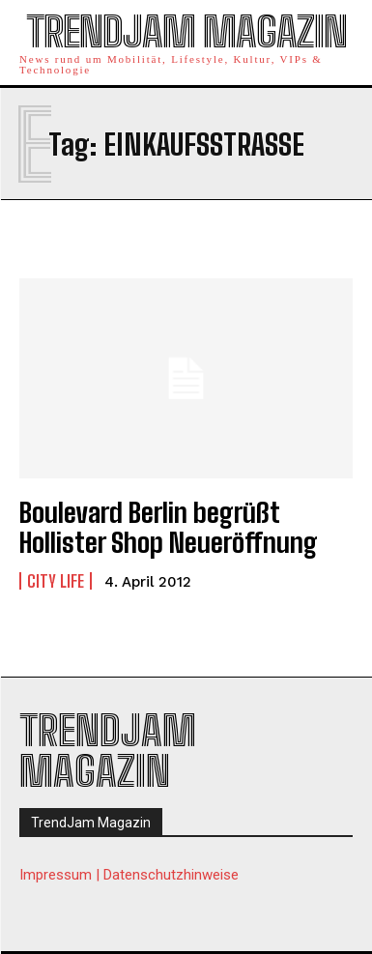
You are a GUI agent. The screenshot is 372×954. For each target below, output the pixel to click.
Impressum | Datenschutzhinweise (129, 874)
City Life (55, 581)
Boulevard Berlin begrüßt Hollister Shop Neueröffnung (168, 527)
